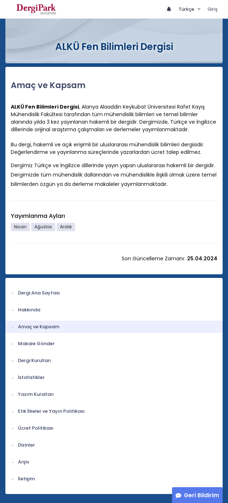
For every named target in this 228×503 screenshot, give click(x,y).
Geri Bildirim (201, 495)
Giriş (213, 9)
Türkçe (186, 9)
